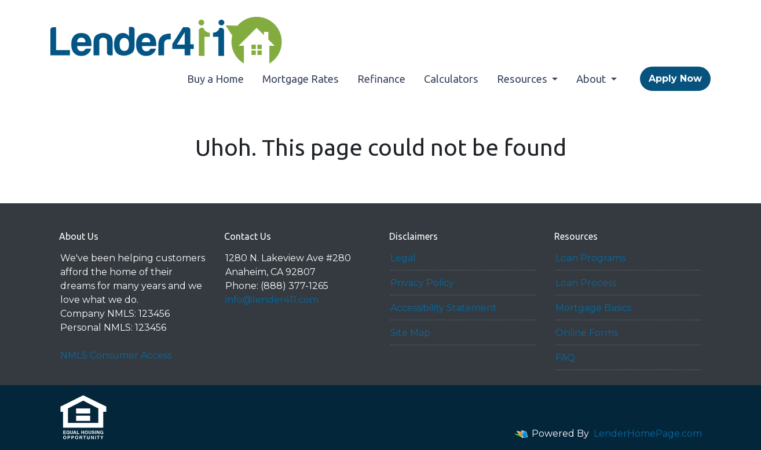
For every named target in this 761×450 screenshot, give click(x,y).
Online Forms (586, 332)
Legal (403, 258)
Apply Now (675, 78)
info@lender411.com (272, 299)
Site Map (410, 332)
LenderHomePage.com (648, 433)
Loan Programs (590, 258)
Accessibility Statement (443, 307)
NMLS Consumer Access (115, 355)
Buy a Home (215, 79)
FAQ (565, 357)
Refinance (381, 79)
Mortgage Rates (300, 79)
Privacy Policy (422, 282)
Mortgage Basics (593, 307)
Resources (523, 79)
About (592, 79)
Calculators (451, 79)
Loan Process (585, 282)
